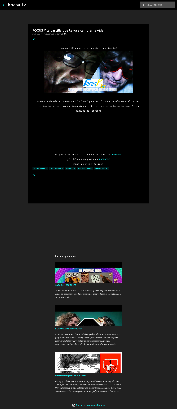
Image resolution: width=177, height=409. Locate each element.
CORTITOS (70, 168)
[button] (34, 39)
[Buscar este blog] (160, 5)
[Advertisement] (88, 227)
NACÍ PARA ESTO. (85, 168)
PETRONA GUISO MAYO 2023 (68, 329)
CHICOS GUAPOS (56, 168)
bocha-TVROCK (40, 168)
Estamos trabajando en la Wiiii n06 (70, 376)
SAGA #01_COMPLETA (65, 285)
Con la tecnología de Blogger (88, 405)
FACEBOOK (104, 159)
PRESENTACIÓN (101, 168)
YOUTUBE (117, 155)
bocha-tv (17, 4)
